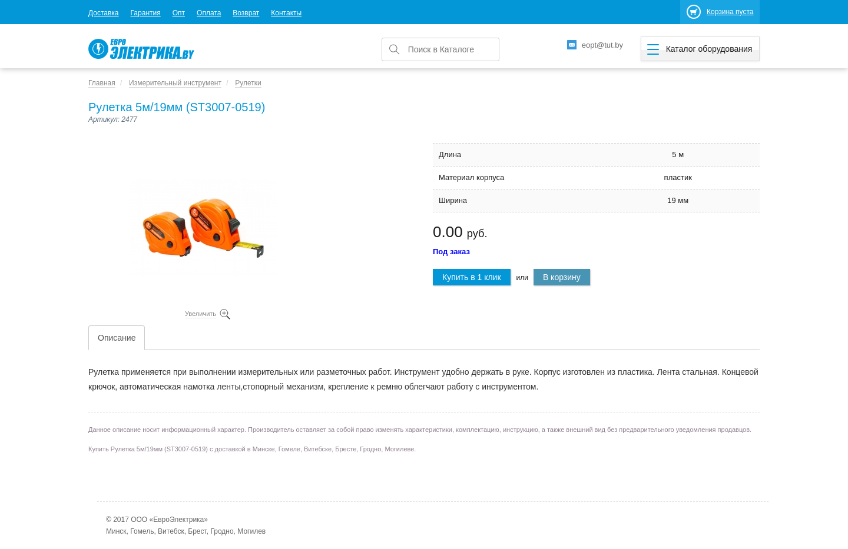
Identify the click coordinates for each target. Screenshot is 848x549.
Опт (179, 13)
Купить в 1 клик (471, 277)
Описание (116, 337)
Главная (101, 83)
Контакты (286, 13)
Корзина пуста (730, 12)
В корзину (562, 277)
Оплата (209, 13)
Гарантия (146, 13)
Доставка (103, 13)
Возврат (246, 13)
